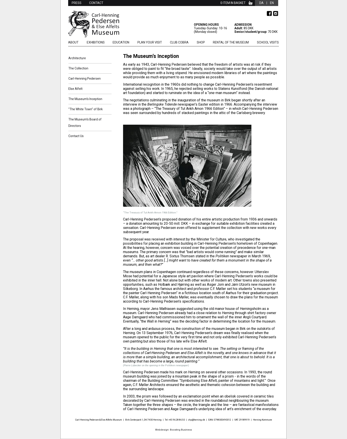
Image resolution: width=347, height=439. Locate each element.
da (261, 3)
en (272, 3)
